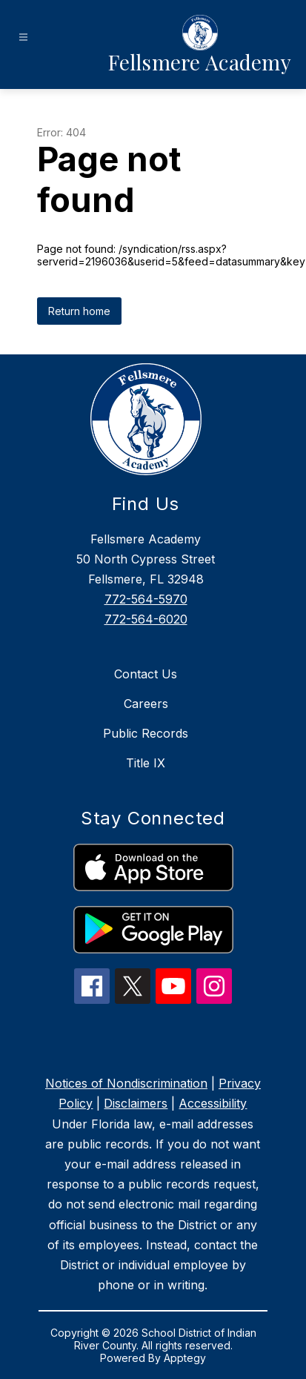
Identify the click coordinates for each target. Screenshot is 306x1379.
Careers (146, 703)
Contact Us (145, 674)
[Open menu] (23, 37)
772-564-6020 (145, 619)
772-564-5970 (145, 599)
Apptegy (185, 1358)
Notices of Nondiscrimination (126, 1083)
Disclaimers (135, 1103)
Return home (79, 311)
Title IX (145, 762)
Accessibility (213, 1103)
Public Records (145, 733)
